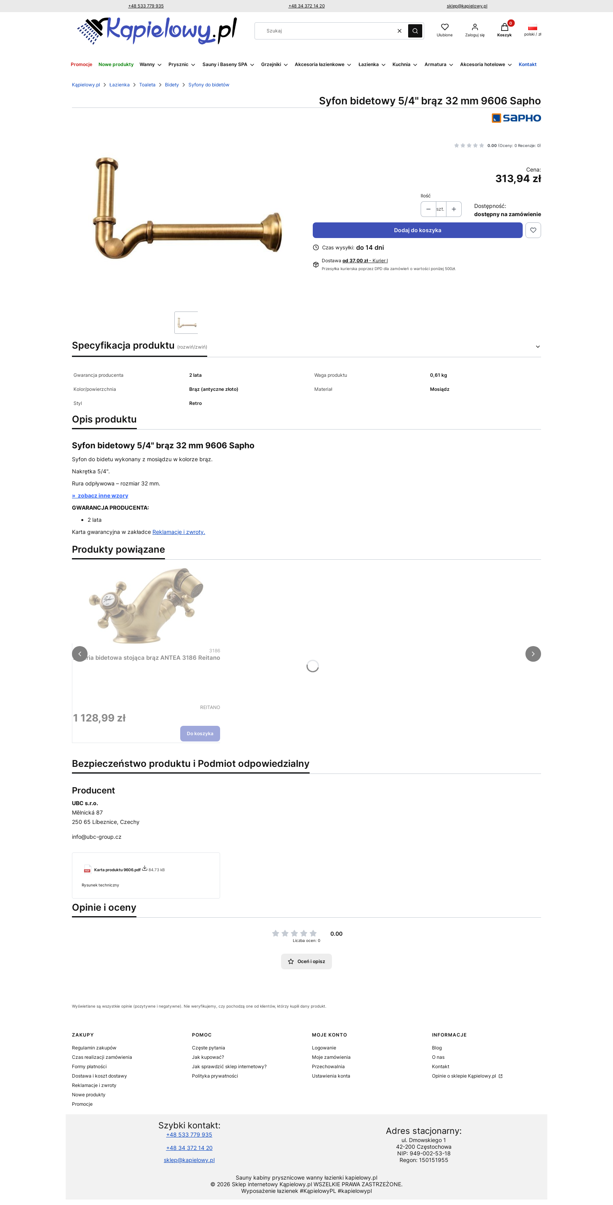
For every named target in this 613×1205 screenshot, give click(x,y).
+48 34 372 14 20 (307, 6)
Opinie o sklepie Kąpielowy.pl (464, 1076)
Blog (437, 1048)
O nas (438, 1057)
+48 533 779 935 (146, 6)
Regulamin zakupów (94, 1048)
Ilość (426, 196)
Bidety (172, 85)
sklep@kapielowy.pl (467, 6)
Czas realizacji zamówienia (102, 1057)
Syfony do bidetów (208, 85)
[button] (415, 31)
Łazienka (119, 85)
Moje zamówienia (331, 1057)
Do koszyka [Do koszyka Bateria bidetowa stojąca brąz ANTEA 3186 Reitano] (200, 733)
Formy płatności (89, 1066)
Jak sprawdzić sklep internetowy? (229, 1066)
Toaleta (147, 85)
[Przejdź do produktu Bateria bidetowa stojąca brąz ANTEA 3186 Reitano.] (146, 606)
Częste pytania (208, 1048)
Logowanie (324, 1048)
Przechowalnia (328, 1066)
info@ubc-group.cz (97, 836)
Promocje (82, 1104)
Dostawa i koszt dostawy (99, 1076)
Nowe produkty (89, 1095)
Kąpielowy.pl (86, 85)
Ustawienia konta (331, 1076)
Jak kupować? (208, 1057)
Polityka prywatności (215, 1076)
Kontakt (440, 1066)
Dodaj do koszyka (417, 230)
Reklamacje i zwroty (94, 1085)
